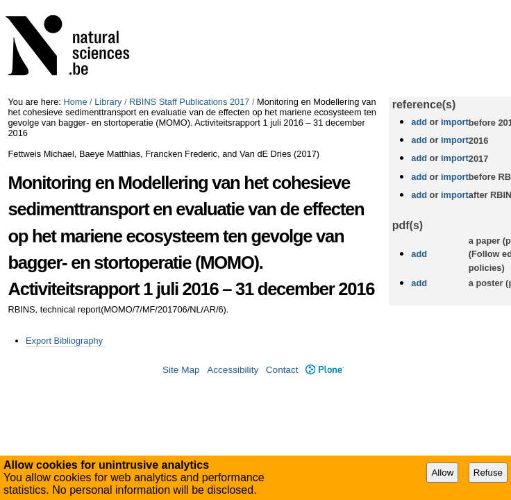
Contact (282, 370)
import (453, 122)
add (419, 122)
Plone (324, 370)
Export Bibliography (64, 340)
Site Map (181, 370)
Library (108, 102)
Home (75, 102)
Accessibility (232, 370)
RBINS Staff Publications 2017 (189, 102)
